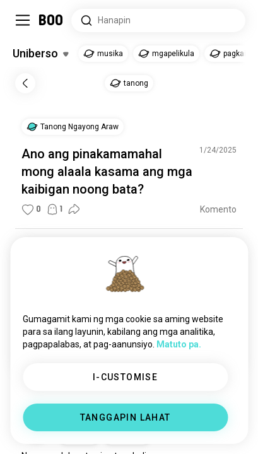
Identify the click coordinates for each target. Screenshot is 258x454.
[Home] (51, 20)
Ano (33, 153)
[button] (72, 127)
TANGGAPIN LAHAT (125, 417)
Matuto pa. (178, 344)
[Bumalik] (25, 83)
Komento (218, 209)
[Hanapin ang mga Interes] (158, 20)
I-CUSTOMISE (125, 377)
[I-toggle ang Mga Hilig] (40, 53)
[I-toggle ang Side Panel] (23, 20)
